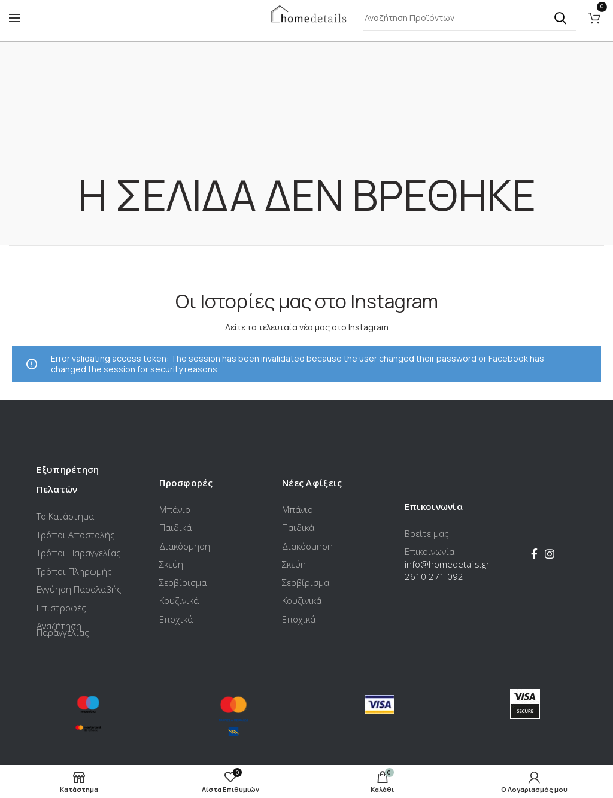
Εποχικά (176, 619)
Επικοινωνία (429, 551)
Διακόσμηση (184, 546)
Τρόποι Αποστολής (76, 535)
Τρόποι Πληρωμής (74, 571)
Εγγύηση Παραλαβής (79, 589)
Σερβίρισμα (183, 582)
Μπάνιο (174, 509)
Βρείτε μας (427, 533)
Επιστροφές (61, 608)
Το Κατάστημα (65, 516)
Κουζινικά (179, 600)
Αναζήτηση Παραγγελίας (63, 629)
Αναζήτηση (560, 18)
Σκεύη (171, 564)
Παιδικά (175, 527)
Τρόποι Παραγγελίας (79, 553)
